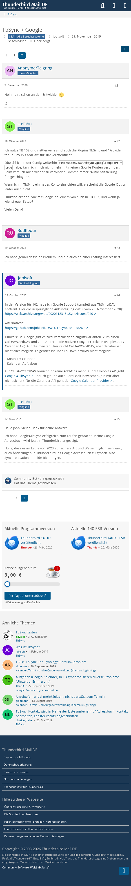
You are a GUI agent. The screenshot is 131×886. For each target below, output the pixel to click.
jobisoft (20, 651)
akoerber (21, 666)
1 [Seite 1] (14, 55)
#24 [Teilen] (117, 295)
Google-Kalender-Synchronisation (37, 690)
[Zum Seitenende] (124, 871)
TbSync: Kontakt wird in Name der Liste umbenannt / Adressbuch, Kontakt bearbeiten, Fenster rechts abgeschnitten (72, 713)
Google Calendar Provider (90, 380)
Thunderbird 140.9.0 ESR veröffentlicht (106, 540)
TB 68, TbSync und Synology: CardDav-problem (51, 662)
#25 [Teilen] (117, 419)
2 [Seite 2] (22, 55)
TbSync (20, 640)
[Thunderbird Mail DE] (24, 5)
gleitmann (22, 701)
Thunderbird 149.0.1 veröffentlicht (36, 540)
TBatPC (20, 686)
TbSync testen (26, 632)
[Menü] (125, 5)
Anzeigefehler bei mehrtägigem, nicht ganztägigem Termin (60, 696)
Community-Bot (25, 478)
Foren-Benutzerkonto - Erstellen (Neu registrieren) (35, 822)
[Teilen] (125, 49)
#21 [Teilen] (117, 85)
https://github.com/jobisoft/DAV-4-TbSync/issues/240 (44, 327)
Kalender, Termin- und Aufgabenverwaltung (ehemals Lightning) (56, 670)
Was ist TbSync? (28, 647)
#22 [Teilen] (117, 141)
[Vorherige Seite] (6, 55)
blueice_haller (24, 720)
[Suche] (102, 5)
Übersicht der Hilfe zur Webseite (24, 807)
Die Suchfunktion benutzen (21, 814)
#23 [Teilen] (117, 248)
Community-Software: (26, 867)
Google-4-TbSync (17, 376)
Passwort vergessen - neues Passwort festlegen (34, 836)
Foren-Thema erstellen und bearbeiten (28, 829)
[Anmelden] (113, 5)
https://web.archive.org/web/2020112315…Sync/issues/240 (49, 313)
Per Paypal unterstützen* (28, 595)
